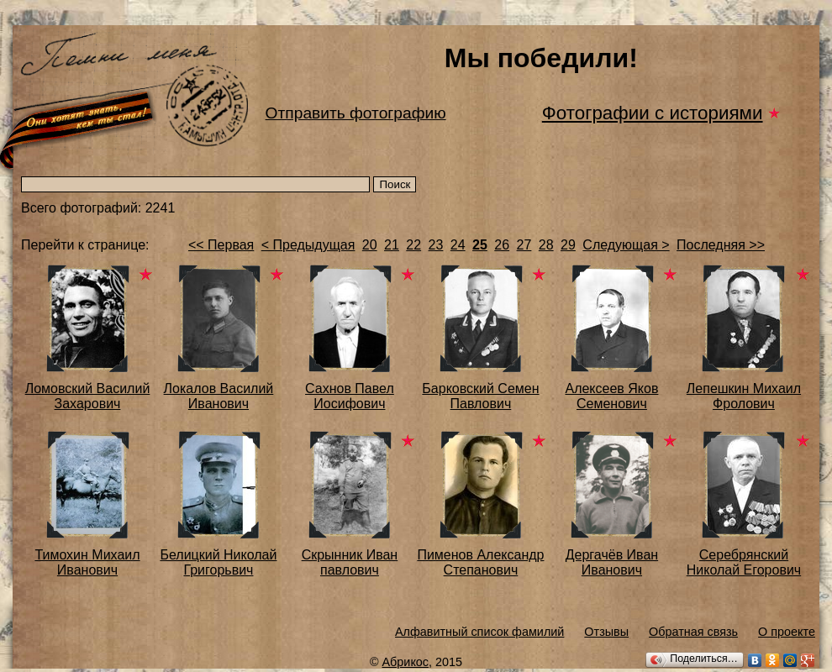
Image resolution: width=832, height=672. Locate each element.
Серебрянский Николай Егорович (744, 562)
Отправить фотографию (356, 113)
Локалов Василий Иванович (219, 396)
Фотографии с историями (652, 112)
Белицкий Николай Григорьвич (218, 562)
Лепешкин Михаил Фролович (744, 396)
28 (546, 245)
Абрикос (405, 662)
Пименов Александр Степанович (480, 562)
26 (501, 245)
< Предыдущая (308, 245)
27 (524, 245)
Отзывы (606, 631)
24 (458, 245)
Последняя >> (721, 245)
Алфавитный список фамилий (479, 631)
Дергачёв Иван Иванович (612, 562)
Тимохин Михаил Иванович (87, 562)
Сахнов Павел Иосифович (349, 396)
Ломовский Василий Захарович (87, 396)
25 (479, 245)
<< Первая (221, 245)
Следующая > (625, 245)
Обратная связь (693, 631)
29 (568, 245)
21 (391, 245)
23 (436, 245)
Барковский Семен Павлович (480, 396)
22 (413, 245)
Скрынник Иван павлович (350, 562)
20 (369, 245)
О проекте (786, 631)
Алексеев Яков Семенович (611, 396)
